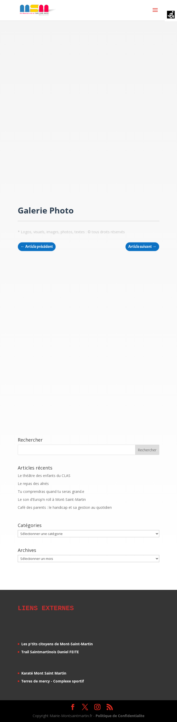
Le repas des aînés (33, 483)
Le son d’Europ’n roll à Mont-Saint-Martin (52, 499)
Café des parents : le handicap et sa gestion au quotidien (65, 507)
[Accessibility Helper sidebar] (171, 15)
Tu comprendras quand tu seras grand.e (51, 491)
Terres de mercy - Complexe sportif (52, 680)
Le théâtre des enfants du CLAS (44, 475)
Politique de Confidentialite (120, 715)
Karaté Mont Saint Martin (43, 672)
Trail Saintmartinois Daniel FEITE (50, 651)
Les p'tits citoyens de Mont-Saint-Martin (57, 643)
